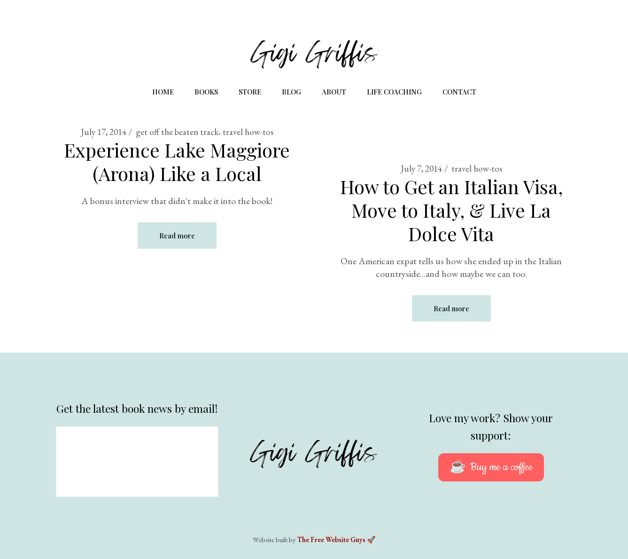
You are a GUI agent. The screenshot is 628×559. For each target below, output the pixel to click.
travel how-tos (248, 131)
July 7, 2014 (421, 168)
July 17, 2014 (103, 131)
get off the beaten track (177, 131)
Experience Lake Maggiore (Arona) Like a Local (177, 161)
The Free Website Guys (331, 539)
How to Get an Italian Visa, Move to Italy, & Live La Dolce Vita (451, 210)
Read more (177, 235)
